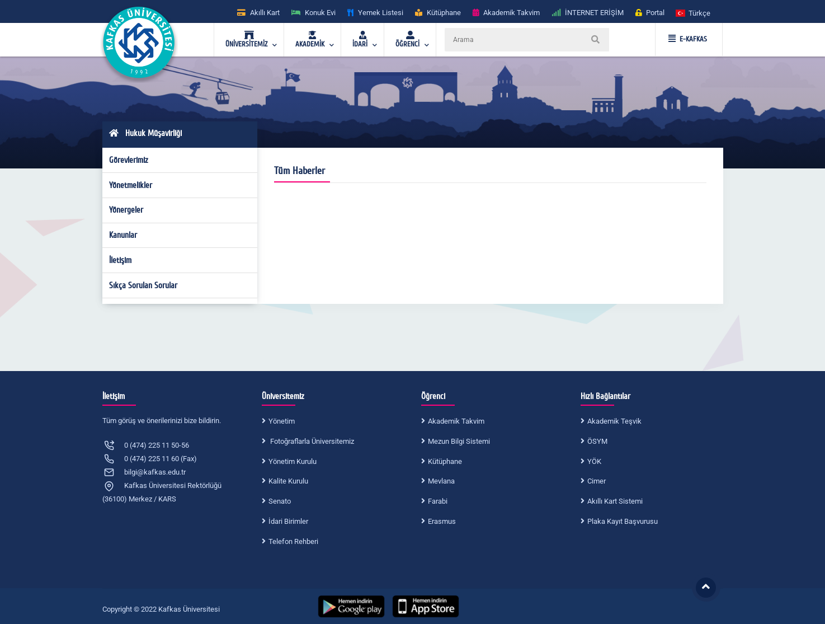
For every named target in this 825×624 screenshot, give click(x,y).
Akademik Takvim (456, 421)
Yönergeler (126, 210)
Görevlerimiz (128, 160)
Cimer (596, 481)
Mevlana (441, 481)
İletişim (120, 260)
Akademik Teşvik (614, 421)
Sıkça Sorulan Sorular (143, 285)
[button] (693, 12)
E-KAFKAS (687, 39)
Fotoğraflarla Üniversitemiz (311, 441)
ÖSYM (597, 441)
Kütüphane (445, 461)
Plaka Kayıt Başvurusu (622, 521)
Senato (279, 501)
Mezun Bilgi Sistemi (459, 441)
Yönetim (281, 421)
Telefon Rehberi (293, 541)
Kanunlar (123, 235)
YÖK (594, 461)
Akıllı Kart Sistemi (615, 501)
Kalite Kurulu (288, 481)
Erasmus (442, 521)
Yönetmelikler (130, 185)
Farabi (437, 501)
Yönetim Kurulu (292, 461)
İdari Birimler (288, 521)
